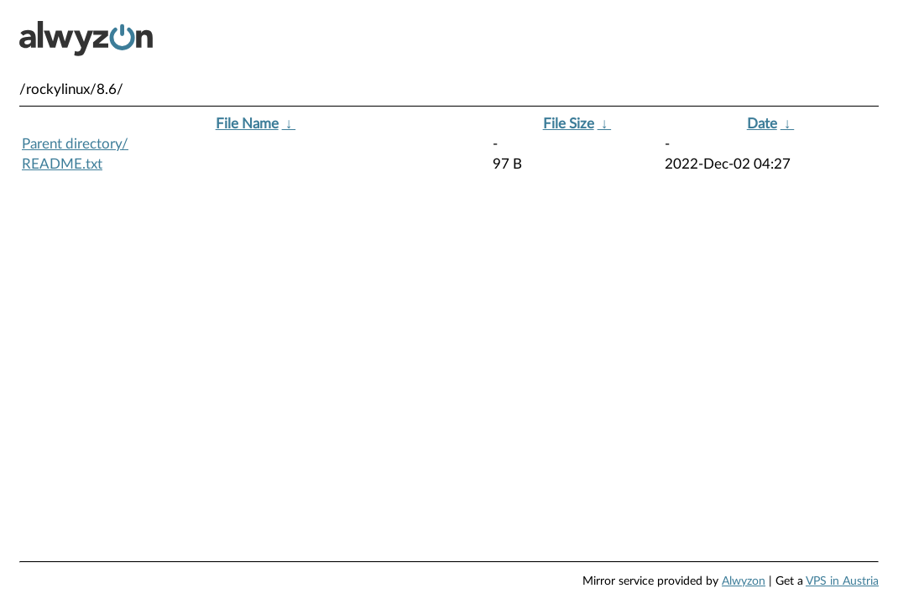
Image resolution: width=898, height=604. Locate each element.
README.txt (62, 164)
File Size (568, 124)
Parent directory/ (75, 144)
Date (762, 124)
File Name (247, 124)
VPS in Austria (842, 581)
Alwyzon (743, 581)
